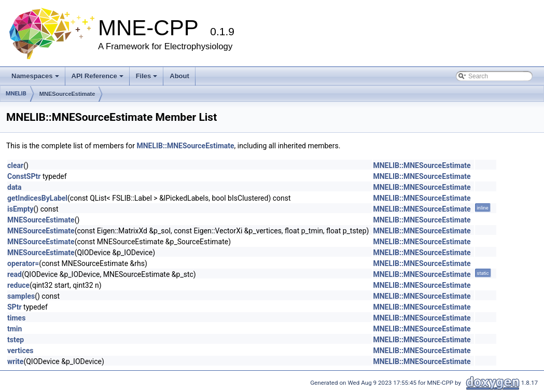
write (15, 361)
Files (147, 76)
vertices (20, 350)
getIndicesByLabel (37, 198)
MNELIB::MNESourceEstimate (185, 146)
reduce (18, 285)
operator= (23, 263)
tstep (15, 340)
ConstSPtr (23, 176)
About (179, 76)
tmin (14, 329)
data (14, 187)
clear (15, 165)
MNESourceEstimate (67, 94)
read (14, 274)
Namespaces (35, 76)
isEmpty (20, 209)
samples (21, 296)
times (16, 318)
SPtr (14, 307)
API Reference (97, 76)
